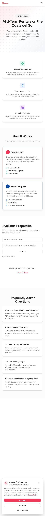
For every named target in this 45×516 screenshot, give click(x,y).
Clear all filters (22, 273)
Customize (22, 510)
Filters (22, 251)
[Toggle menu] (41, 3)
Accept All (22, 500)
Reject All (22, 505)
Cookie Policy (32, 495)
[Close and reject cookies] (39, 483)
